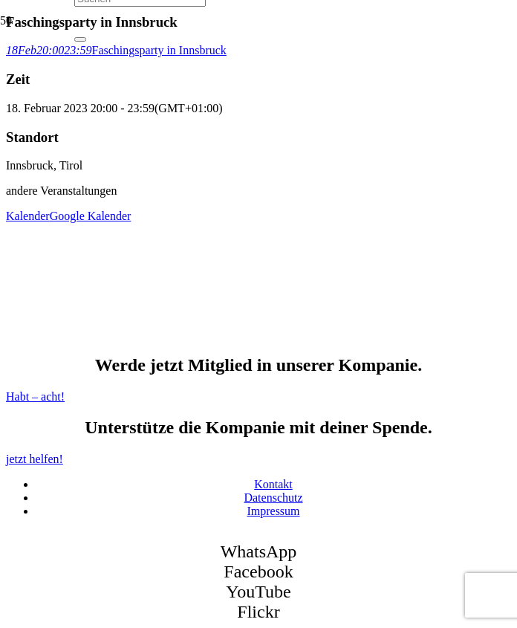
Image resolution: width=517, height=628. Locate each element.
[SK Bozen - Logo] (185, 177)
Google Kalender (90, 216)
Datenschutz (273, 497)
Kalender (28, 216)
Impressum (273, 511)
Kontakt (273, 484)
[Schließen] (80, 39)
